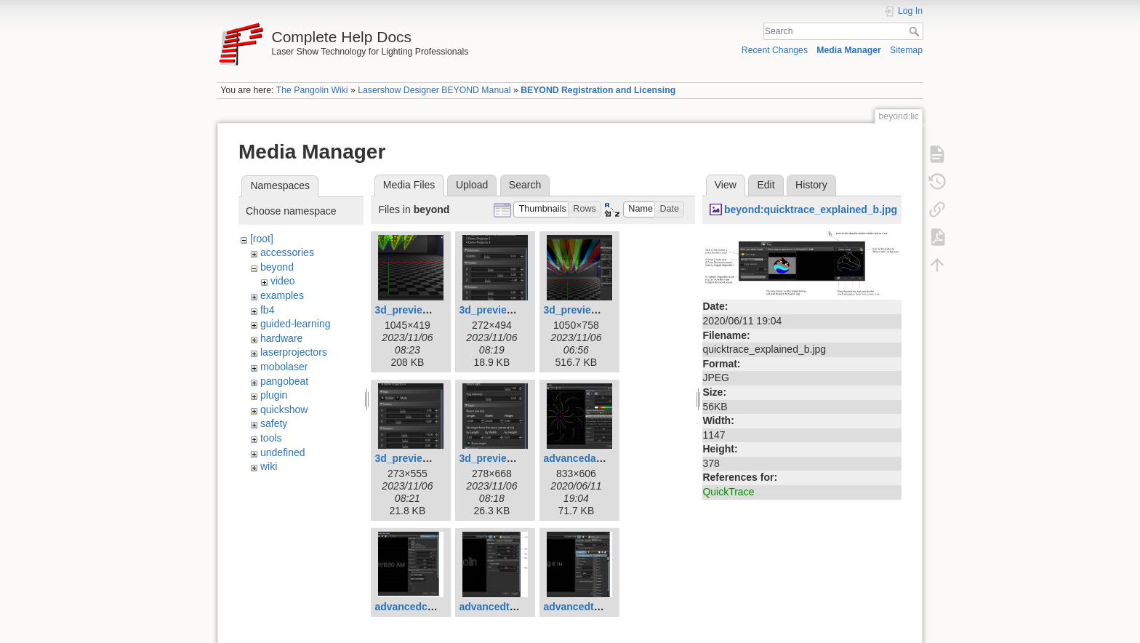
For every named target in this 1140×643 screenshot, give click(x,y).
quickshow (284, 409)
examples (282, 295)
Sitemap (906, 50)
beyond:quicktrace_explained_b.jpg (810, 209)
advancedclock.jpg (419, 606)
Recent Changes (775, 50)
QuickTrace (728, 492)
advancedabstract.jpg (595, 458)
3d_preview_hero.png (595, 310)
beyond (277, 267)
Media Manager (848, 50)
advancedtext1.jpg (503, 606)
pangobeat (284, 381)
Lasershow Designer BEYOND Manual (434, 90)
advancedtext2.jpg (587, 606)
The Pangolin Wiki (312, 90)
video (282, 281)
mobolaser (284, 366)
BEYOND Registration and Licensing (598, 90)
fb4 (267, 310)
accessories (287, 252)
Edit (765, 185)
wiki (268, 466)
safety (273, 423)
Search (916, 31)
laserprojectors (293, 352)
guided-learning (295, 324)
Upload (472, 185)
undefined (282, 452)
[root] (261, 238)
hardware (281, 338)
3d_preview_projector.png (437, 458)
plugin (273, 395)
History (811, 185)
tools (271, 438)
